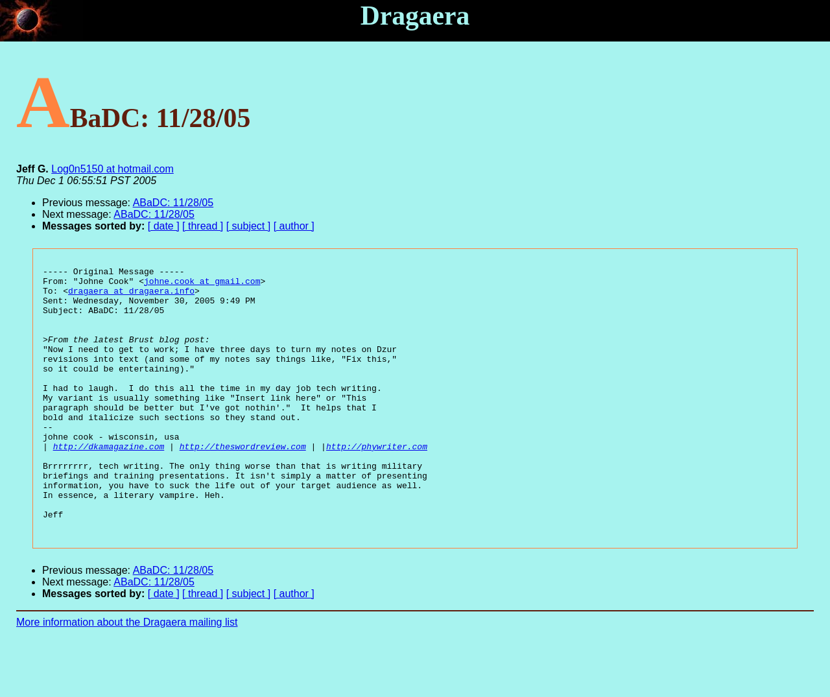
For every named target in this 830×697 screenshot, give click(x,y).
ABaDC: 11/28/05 (173, 202)
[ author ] (294, 225)
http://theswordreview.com (243, 483)
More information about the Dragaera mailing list (127, 674)
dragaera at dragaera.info (131, 296)
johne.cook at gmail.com (202, 284)
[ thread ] (202, 225)
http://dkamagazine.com (109, 483)
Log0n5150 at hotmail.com (112, 168)
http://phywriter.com (376, 483)
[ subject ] (248, 225)
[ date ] (164, 225)
